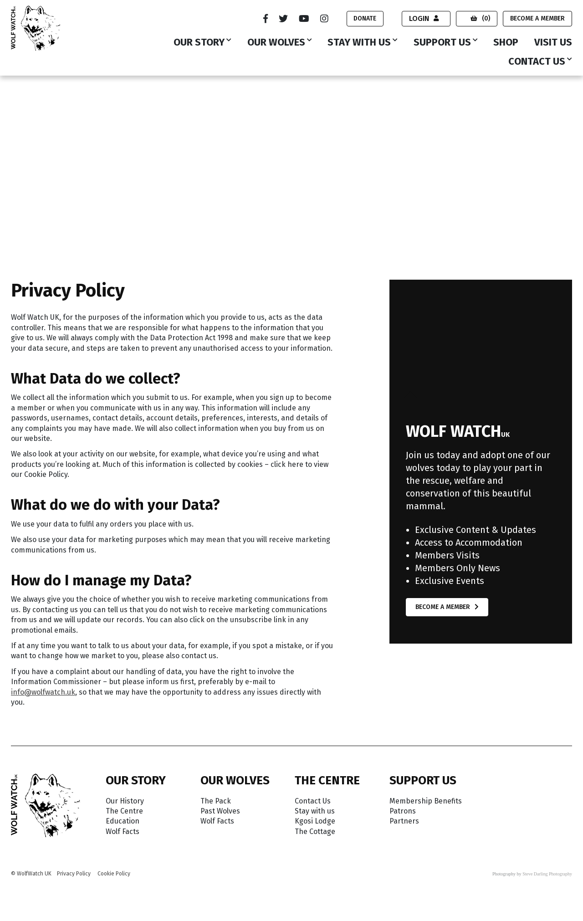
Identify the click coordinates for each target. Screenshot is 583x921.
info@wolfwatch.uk (43, 692)
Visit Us (553, 42)
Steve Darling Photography (547, 873)
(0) (480, 18)
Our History (125, 801)
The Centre (124, 811)
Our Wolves (276, 42)
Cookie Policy (113, 873)
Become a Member (537, 18)
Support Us (442, 42)
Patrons (402, 811)
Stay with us (359, 42)
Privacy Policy (74, 873)
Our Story (199, 42)
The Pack (215, 801)
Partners (404, 821)
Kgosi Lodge (315, 821)
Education (122, 821)
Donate (364, 18)
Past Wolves (220, 811)
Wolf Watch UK (35, 96)
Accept (535, 895)
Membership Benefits (425, 801)
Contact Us (536, 61)
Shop (505, 42)
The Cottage (315, 831)
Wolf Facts (122, 831)
